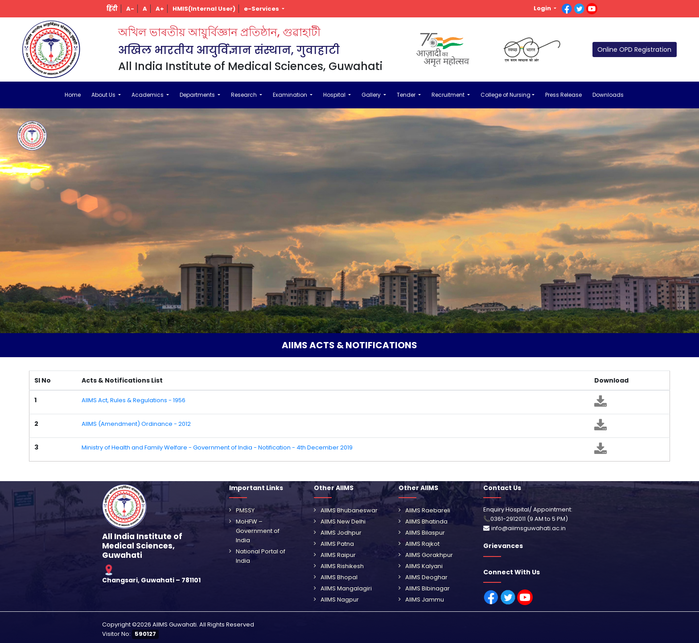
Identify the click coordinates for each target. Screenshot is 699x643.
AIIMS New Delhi (343, 521)
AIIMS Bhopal (339, 577)
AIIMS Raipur (338, 555)
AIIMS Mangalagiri (346, 588)
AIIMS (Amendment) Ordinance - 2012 (136, 424)
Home (73, 95)
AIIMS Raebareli (427, 510)
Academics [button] (148, 95)
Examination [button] (290, 95)
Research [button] (244, 95)
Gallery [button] (372, 95)
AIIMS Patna (337, 544)
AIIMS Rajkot (422, 544)
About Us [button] (104, 95)
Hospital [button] (335, 95)
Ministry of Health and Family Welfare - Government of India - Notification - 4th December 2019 (217, 447)
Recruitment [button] (449, 95)
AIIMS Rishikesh (342, 566)
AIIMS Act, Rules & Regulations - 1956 (133, 400)
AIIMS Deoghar (426, 577)
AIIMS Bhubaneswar (349, 510)
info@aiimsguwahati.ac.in (528, 528)
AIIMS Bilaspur (425, 532)
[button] (112, 8)
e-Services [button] (262, 8)
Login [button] (543, 8)
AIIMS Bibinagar (427, 588)
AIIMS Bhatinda (426, 521)
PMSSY (245, 510)
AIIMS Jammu (424, 599)
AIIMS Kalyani (424, 566)
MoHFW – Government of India (258, 530)
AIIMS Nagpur (340, 599)
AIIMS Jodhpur (341, 532)
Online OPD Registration (634, 49)
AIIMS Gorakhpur (429, 555)
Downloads (608, 95)
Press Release (563, 95)
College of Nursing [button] (505, 95)
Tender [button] (407, 95)
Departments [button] (198, 95)
